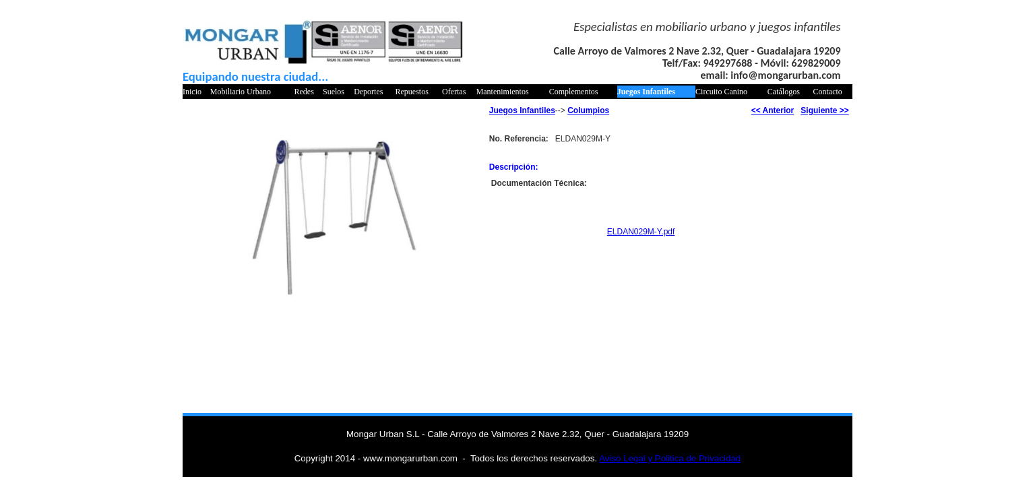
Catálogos (783, 91)
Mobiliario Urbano (240, 91)
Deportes (368, 91)
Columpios (588, 110)
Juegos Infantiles (646, 91)
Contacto (827, 91)
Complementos (573, 91)
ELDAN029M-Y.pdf (641, 231)
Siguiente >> (824, 110)
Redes (303, 91)
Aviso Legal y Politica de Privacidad (670, 458)
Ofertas (454, 91)
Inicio (192, 91)
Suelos (333, 91)
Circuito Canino (721, 91)
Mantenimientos (502, 91)
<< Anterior (772, 110)
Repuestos (412, 91)
